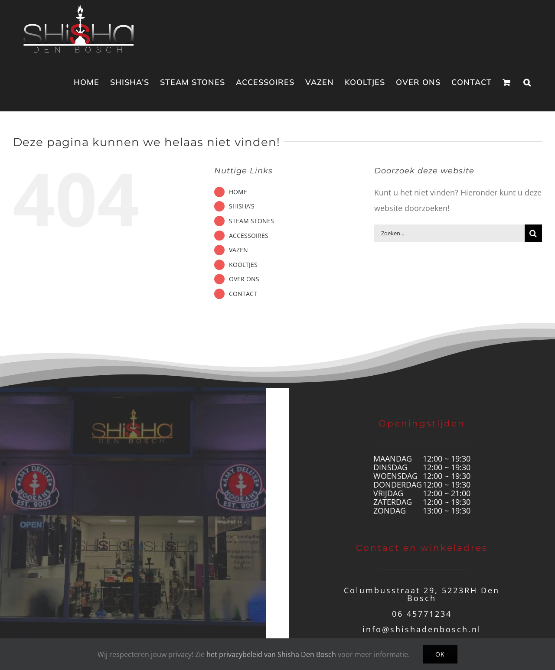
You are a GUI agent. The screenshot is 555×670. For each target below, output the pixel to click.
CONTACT (243, 293)
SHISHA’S (242, 206)
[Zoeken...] (449, 233)
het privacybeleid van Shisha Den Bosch (271, 654)
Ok (440, 654)
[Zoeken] (533, 233)
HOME (238, 192)
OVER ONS (244, 279)
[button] (527, 82)
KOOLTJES (243, 264)
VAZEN (238, 250)
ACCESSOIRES (248, 235)
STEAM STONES (251, 221)
